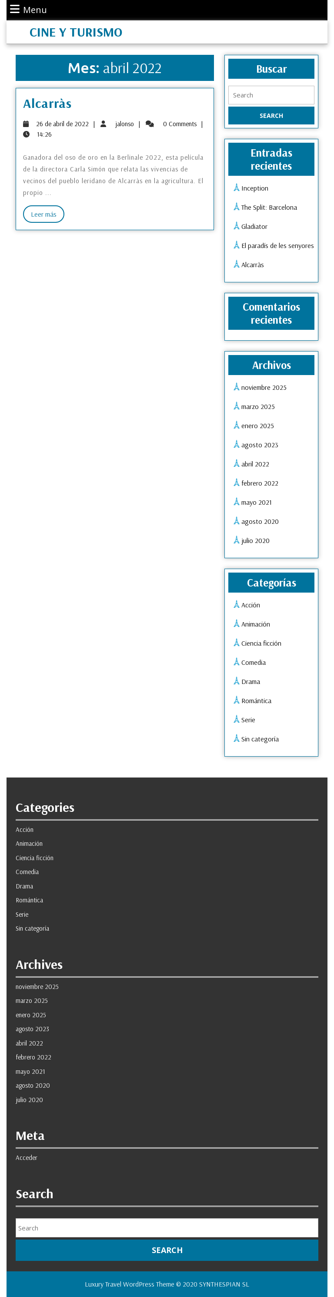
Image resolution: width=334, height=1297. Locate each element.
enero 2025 (257, 425)
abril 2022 (255, 463)
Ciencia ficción (261, 643)
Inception (254, 188)
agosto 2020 (260, 521)
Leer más (47, 215)
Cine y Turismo (76, 31)
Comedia (253, 662)
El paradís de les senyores (277, 245)
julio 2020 (255, 540)
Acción (250, 604)
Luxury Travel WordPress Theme (129, 1284)
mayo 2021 (256, 502)
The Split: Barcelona (269, 207)
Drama (250, 681)
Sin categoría (260, 738)
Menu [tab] (28, 9)
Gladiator (254, 226)
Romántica (256, 700)
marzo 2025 (258, 406)
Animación (255, 624)
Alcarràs (47, 103)
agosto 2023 (259, 444)
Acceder (26, 1157)
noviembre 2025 (264, 387)
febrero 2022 (259, 483)
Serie (248, 719)
